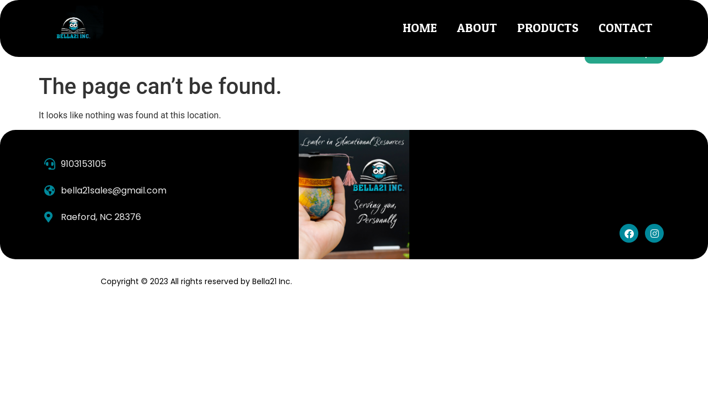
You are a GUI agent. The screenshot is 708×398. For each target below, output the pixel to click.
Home (420, 28)
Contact (625, 28)
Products (548, 28)
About (477, 28)
